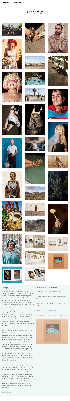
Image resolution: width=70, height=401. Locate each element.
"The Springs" (40, 303)
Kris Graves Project (60, 303)
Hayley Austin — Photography (12, 3)
